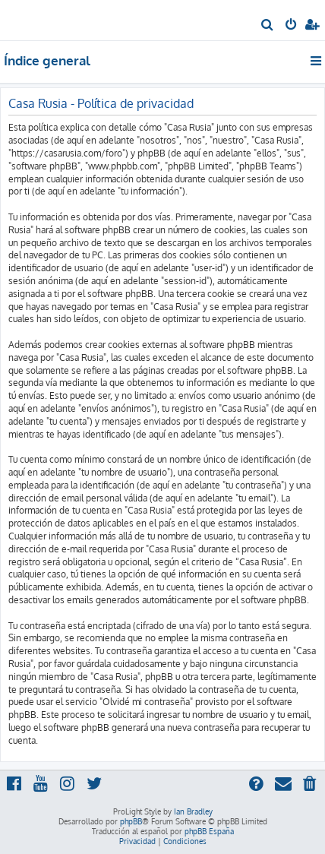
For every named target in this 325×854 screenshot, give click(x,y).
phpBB (131, 821)
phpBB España (209, 831)
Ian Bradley (193, 811)
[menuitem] (268, 26)
